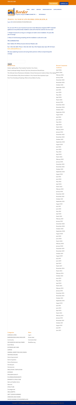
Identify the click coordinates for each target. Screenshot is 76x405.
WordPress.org (31, 342)
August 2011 (59, 325)
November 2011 (60, 320)
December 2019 (60, 248)
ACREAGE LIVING (12, 335)
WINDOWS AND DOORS (14, 397)
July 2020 (58, 236)
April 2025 (59, 97)
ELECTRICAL (11, 345)
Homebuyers (11, 364)
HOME (28, 9)
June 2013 (58, 278)
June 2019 (58, 261)
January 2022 (59, 191)
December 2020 (60, 223)
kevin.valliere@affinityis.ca (14, 48)
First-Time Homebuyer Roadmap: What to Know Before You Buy (24, 78)
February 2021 (59, 218)
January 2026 (59, 77)
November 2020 (60, 226)
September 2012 (60, 300)
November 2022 (60, 166)
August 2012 (59, 303)
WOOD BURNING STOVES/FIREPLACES (22, 22)
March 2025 (59, 100)
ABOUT (33, 9)
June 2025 (58, 92)
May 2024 (58, 122)
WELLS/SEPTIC (11, 392)
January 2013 (59, 290)
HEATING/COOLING (13, 354)
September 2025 (60, 87)
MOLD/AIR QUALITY (13, 374)
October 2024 (59, 109)
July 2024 (58, 117)
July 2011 (58, 328)
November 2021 (60, 196)
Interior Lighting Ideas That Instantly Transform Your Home (22, 68)
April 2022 (58, 184)
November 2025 (60, 82)
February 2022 (59, 189)
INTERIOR (10, 372)
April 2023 (59, 154)
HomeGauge (53, 403)
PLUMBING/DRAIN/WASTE (14, 377)
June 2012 (58, 308)
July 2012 (58, 305)
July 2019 (58, 258)
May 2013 (58, 280)
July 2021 (58, 206)
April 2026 (59, 70)
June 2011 (58, 330)
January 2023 (59, 162)
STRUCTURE (11, 387)
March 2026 (59, 72)
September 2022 (60, 171)
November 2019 (60, 251)
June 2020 (59, 238)
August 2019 (59, 256)
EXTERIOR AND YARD (13, 347)
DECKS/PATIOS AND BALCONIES (16, 342)
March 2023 (59, 157)
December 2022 (60, 164)
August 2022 (59, 174)
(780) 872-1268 (12, 1)
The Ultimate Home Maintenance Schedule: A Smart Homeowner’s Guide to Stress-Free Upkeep (32, 73)
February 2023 (60, 159)
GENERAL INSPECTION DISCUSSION (17, 352)
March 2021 (59, 216)
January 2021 (59, 221)
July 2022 (58, 176)
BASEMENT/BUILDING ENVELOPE (16, 337)
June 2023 (58, 149)
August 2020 (59, 233)
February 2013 (59, 288)
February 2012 (59, 315)
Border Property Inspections (28, 403)
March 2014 (59, 271)
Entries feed (31, 337)
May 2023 (58, 152)
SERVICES (38, 9)
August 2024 (59, 114)
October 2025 (59, 85)
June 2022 (58, 179)
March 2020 (59, 241)
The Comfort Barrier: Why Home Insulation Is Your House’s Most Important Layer (28, 75)
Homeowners (11, 367)
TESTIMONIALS (42, 14)
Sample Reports (58, 9)
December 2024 (60, 104)
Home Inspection (12, 359)
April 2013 (58, 283)
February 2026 (60, 75)
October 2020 (59, 228)
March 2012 (59, 313)
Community (11, 340)
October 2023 (59, 139)
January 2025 (59, 102)
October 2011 (59, 323)
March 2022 (59, 186)
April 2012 (58, 310)
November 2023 (60, 137)
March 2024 (59, 127)
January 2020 (59, 246)
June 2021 (58, 209)
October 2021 (59, 199)
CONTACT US (64, 3)
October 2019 (59, 253)
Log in (29, 335)
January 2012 (59, 318)
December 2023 (60, 134)
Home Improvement (13, 357)
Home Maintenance (13, 362)
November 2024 (60, 107)
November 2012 (60, 295)
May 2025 (58, 95)
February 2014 (59, 273)
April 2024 (59, 124)
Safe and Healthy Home (14, 382)
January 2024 (59, 132)
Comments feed (32, 340)
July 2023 (58, 147)
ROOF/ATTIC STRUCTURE (14, 379)
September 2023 (60, 142)
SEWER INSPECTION (47, 9)
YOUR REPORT (53, 3)
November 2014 (60, 268)
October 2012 (59, 298)
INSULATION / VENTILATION (15, 369)
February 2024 (60, 129)
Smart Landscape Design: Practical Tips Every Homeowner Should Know (26, 70)
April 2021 (58, 214)
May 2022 (58, 181)
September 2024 (60, 112)
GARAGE (10, 349)
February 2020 (60, 243)
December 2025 (60, 80)
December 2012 (60, 293)
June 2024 (58, 119)
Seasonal (10, 384)
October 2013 (59, 276)
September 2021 (60, 201)
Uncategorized (11, 389)
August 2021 (59, 204)
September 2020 (60, 231)
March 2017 (59, 266)
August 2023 (59, 144)
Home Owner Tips (31, 14)
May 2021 (58, 211)
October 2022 (59, 169)
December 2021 (60, 194)
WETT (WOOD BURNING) (14, 394)
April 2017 (58, 263)
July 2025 (58, 90)
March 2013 (59, 285)
